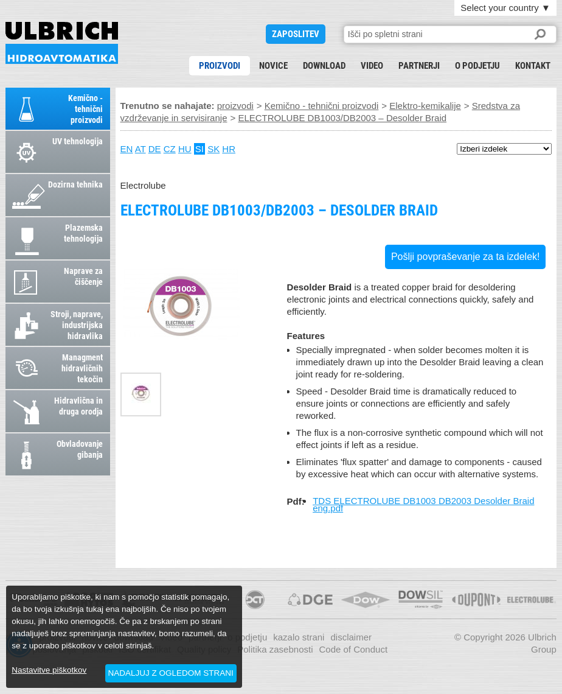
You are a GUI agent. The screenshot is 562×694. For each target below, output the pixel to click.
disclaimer (351, 637)
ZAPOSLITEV (295, 34)
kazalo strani (298, 637)
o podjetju (477, 65)
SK (213, 149)
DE (154, 149)
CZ (170, 149)
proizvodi (219, 65)
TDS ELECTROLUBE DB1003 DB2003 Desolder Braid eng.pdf (423, 504)
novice (273, 65)
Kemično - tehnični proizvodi (322, 105)
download (324, 65)
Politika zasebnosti (275, 649)
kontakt (532, 65)
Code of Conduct (353, 649)
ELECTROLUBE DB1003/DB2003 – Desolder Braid (61, 43)
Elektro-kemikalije (425, 105)
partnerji (419, 65)
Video (372, 65)
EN (126, 149)
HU (185, 149)
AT (140, 149)
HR (228, 149)
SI (199, 149)
